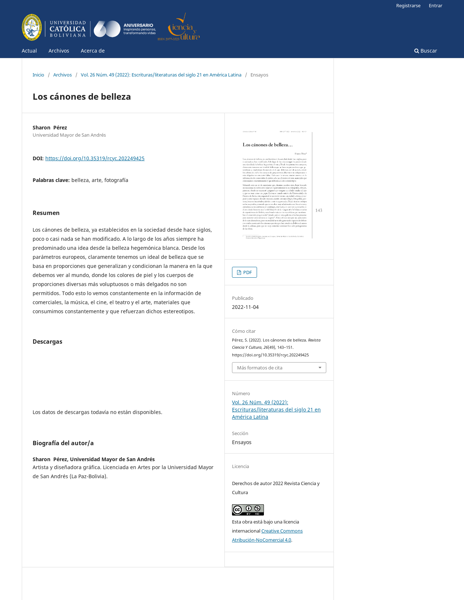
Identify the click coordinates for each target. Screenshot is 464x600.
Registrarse (408, 5)
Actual (29, 50)
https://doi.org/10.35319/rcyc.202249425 (95, 158)
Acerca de (93, 50)
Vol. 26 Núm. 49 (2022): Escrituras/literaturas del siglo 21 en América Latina (161, 74)
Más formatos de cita (259, 367)
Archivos (59, 50)
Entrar (435, 5)
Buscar (425, 50)
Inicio (38, 74)
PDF (247, 272)
